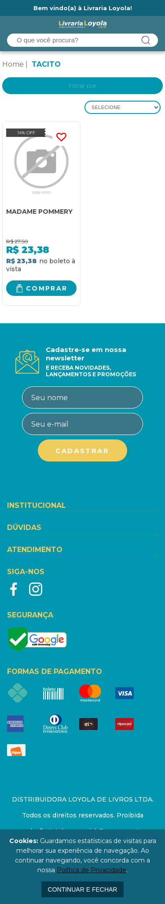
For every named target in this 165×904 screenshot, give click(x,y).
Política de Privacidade (91, 870)
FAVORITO (61, 137)
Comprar (47, 288)
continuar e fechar (82, 889)
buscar (146, 40)
